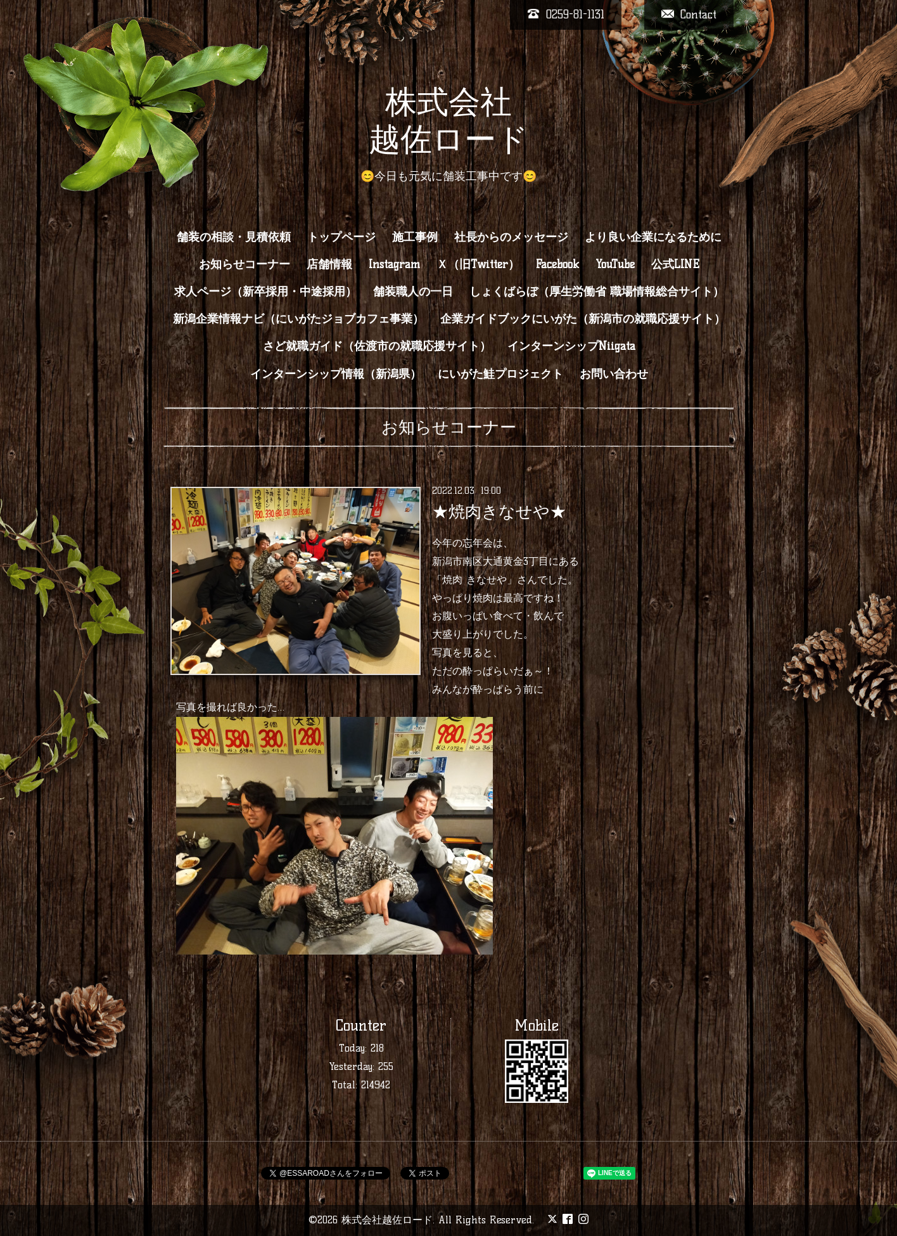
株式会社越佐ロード (387, 1220)
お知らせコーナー (244, 264)
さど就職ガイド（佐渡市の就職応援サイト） (377, 346)
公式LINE (675, 264)
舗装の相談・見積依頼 (234, 237)
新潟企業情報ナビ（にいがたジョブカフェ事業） (298, 319)
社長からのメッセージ (511, 237)
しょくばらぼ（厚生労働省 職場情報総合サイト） (596, 292)
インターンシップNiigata (571, 346)
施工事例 (415, 237)
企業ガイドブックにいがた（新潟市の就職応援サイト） (582, 319)
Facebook (557, 264)
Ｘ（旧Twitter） (477, 264)
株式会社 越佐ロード (448, 120)
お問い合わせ (614, 374)
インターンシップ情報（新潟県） (335, 374)
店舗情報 (329, 264)
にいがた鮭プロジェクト (500, 374)
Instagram (394, 264)
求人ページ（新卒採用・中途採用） (265, 292)
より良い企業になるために (653, 237)
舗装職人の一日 (413, 292)
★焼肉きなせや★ (499, 511)
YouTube (615, 264)
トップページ (341, 237)
